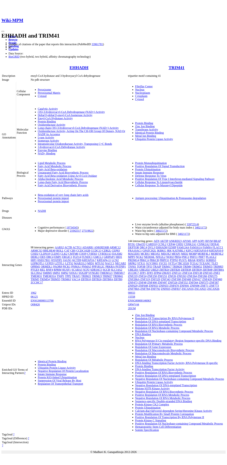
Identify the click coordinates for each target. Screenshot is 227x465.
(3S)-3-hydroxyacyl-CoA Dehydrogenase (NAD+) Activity (71, 111)
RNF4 (49, 269)
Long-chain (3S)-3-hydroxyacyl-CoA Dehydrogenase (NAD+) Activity (78, 127)
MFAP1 (175, 253)
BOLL (59, 250)
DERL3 (35, 256)
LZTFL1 (59, 263)
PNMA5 (86, 266)
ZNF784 (145, 288)
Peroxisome (44, 89)
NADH (42, 210)
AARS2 (59, 247)
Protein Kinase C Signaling (150, 420)
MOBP (193, 253)
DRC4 (50, 256)
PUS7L (183, 260)
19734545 (72, 227)
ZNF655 (164, 285)
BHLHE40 (49, 250)
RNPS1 (200, 260)
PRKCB (154, 260)
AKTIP (164, 241)
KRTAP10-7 (89, 260)
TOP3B (141, 266)
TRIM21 (86, 276)
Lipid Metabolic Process (51, 163)
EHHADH (79, 67)
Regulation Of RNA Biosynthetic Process (158, 324)
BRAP (217, 241)
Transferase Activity (146, 129)
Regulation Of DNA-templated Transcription (160, 321)
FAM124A (183, 247)
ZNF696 (195, 285)
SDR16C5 (96, 269)
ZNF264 (192, 276)
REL (42, 269)
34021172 (200, 227)
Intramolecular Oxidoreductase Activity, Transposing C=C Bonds (75, 143)
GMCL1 (98, 256)
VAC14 (76, 279)
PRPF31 (164, 260)
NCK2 (139, 256)
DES (43, 256)
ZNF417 (196, 279)
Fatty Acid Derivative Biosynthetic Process (62, 185)
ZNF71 (204, 285)
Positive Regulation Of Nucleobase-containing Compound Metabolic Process (179, 423)
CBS (73, 250)
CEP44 (171, 244)
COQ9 (82, 253)
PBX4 (178, 256)
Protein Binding (47, 121)
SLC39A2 (36, 272)
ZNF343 (165, 279)
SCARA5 (76, 269)
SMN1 (56, 272)
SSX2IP (83, 272)
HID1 (119, 256)
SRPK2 (132, 263)
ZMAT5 (166, 272)
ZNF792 (155, 288)
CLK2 (63, 253)
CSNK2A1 (190, 244)
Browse (13, 39)
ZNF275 (212, 276)
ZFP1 (143, 272)
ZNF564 (193, 282)
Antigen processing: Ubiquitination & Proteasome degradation (170, 198)
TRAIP (157, 266)
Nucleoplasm (142, 92)
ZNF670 (174, 285)
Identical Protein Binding (149, 132)
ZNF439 (207, 279)
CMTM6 (73, 253)
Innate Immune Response (149, 172)
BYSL (131, 244)
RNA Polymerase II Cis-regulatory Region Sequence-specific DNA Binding (178, 340)
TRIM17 (167, 266)
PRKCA (144, 260)
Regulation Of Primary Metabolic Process (159, 343)
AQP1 (201, 241)
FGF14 (77, 256)
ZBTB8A (107, 279)
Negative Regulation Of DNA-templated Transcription (166, 385)
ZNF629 (133, 285)
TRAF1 (76, 276)
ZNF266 (202, 276)
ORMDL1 (46, 266)
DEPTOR (133, 247)
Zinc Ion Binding (145, 126)
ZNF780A (134, 288)
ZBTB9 (118, 279)
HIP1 (34, 260)
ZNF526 (173, 282)
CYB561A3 (104, 253)
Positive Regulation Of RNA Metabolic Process (162, 394)
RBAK (192, 260)
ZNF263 (181, 276)
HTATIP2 (56, 260)
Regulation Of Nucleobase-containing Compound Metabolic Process (174, 331)
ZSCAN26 (213, 288)
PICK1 (66, 266)
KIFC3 (189, 250)
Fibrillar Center (144, 86)
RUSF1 (66, 269)
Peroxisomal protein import (53, 198)
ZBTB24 (164, 269)
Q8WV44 (133, 304)
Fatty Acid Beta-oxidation (52, 169)
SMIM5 (47, 272)
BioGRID (14, 56)
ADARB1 (88, 247)
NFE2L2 (160, 256)
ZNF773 (214, 285)
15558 (131, 296)
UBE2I (155, 269)
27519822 (87, 230)
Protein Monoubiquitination (151, 163)
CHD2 (179, 244)
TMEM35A (49, 276)
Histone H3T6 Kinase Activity (152, 388)
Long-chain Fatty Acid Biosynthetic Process (63, 182)
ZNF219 (133, 276)
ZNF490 (152, 282)
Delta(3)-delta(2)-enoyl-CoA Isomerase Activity (65, 115)
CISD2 (34, 253)
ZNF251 (162, 276)
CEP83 (116, 250)
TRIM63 (66, 279)
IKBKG (161, 250)
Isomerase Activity (48, 140)
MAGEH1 (134, 253)
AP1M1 (186, 241)
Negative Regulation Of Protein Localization (63, 370)
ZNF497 (162, 282)
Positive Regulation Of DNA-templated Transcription (165, 375)
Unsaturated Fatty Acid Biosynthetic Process (63, 172)
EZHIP (172, 247)
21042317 (75, 230)
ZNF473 (133, 282)
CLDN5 (55, 253)
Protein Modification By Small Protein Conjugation (164, 414)
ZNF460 (217, 279)
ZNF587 (214, 282)
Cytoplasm (141, 96)
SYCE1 (163, 263)
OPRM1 (35, 266)
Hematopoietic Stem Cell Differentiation (158, 426)
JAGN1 (67, 260)
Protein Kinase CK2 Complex (152, 404)
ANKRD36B (101, 247)
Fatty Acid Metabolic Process (54, 166)
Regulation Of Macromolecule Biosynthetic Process (164, 350)
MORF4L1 (203, 253)
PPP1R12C (98, 266)
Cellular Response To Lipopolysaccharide (158, 182)
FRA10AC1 (135, 250)
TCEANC (205, 263)
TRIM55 (55, 279)
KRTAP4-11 (104, 260)
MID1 (90, 263)
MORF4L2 (217, 253)
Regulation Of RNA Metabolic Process (157, 327)
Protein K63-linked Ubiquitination (57, 377)
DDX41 (214, 244)
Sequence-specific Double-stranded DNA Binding (163, 401)
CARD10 (151, 244)
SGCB (106, 269)
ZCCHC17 (37, 282)
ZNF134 (187, 272)
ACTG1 (77, 247)
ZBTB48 (208, 269)
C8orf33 (140, 244)
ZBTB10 (86, 279)
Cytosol (42, 96)
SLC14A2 (116, 269)
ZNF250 (152, 276)
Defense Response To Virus (150, 175)
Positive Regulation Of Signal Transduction (160, 166)
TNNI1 (132, 266)
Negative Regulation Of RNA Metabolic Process (162, 398)
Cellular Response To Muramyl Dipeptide (159, 185)
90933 (131, 292)
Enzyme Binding (47, 150)
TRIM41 (176, 67)
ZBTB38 (186, 269)
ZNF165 (207, 272)
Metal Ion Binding (145, 135)
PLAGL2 (211, 256)
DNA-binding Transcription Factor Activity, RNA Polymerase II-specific (176, 362)
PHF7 (201, 256)
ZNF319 (145, 279)
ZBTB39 (197, 269)
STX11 (141, 263)
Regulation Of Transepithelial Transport (60, 383)
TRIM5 (35, 279)
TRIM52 (197, 266)
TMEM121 (106, 272)
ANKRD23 (175, 241)
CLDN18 (44, 253)
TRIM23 (97, 276)
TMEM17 (119, 272)
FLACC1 (217, 247)
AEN (156, 241)
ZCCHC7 (133, 272)
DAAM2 (117, 253)
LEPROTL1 (38, 263)
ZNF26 (172, 276)
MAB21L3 (80, 263)
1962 (33, 292)
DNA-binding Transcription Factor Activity (160, 369)
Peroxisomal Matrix (49, 92)
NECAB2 (120, 263)
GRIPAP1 (109, 256)
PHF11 (194, 256)
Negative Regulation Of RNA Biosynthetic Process (164, 391)
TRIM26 (177, 266)
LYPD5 (49, 263)
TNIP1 (60, 276)
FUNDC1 (87, 256)
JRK (169, 250)
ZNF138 (197, 272)
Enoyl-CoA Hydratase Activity (55, 118)
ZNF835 (165, 288)
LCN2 (115, 260)
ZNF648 (143, 285)
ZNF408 (186, 279)
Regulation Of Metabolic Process (154, 359)
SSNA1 (73, 272)
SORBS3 (211, 260)
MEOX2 (166, 253)
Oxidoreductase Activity (51, 124)
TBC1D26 (183, 263)
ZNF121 (176, 272)
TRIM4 (187, 266)
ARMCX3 (37, 250)
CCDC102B (83, 250)
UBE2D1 (133, 269)
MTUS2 (99, 263)
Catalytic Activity (48, 108)
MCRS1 (145, 253)
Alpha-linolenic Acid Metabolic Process (60, 178)
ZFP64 (157, 272)
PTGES (35, 269)
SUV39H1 (152, 263)
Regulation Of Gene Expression (153, 347)
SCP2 (86, 269)
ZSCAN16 (188, 288)
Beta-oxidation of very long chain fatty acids (63, 194)
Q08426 (35, 304)
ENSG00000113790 (42, 300)
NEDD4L (149, 256)
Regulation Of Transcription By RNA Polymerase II (164, 318)
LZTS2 (69, 263)
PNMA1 (76, 266)
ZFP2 (150, 272)
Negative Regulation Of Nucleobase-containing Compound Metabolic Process (179, 378)
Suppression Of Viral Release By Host (59, 380)
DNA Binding (143, 334)
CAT (67, 250)
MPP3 (131, 256)
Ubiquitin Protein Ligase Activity (154, 139)
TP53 (149, 266)
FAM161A (196, 247)
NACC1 (109, 263)
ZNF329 (155, 279)
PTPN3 (174, 260)
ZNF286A (134, 279)
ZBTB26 (97, 279)
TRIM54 (45, 279)
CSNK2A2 (203, 244)
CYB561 (92, 253)
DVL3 (151, 247)
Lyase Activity (46, 137)
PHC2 (185, 256)
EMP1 (58, 256)
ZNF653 (153, 285)
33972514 (192, 224)
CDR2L (106, 250)
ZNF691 (184, 285)
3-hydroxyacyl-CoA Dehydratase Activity (61, 147)
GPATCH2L (149, 250)
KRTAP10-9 (216, 250)
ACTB (68, 247)
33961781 (97, 44)
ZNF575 (203, 282)
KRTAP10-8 (201, 250)
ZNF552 (183, 282)
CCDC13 (96, 250)
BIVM (209, 241)
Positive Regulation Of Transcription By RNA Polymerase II (169, 417)
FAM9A (207, 247)
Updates (13, 49)
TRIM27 (107, 276)
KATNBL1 (178, 250)
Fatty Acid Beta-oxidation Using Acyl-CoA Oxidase (67, 175)
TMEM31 (36, 276)
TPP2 (68, 276)
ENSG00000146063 (139, 300)
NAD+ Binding (46, 153)
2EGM (132, 308)
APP (194, 241)
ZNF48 (142, 282)
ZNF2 (216, 272)
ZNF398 (176, 279)
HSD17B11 (44, 260)
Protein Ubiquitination (148, 169)
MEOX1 (155, 253)
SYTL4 (172, 263)
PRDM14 (133, 260)
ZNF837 (176, 288)
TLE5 (214, 263)
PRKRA (110, 266)
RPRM (58, 269)
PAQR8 (57, 266)
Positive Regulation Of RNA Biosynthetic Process (163, 372)
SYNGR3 (93, 272)
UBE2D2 (144, 269)
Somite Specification (147, 429)
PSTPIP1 (120, 266)
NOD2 (170, 256)
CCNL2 (162, 244)
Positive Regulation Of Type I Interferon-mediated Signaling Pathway (175, 178)
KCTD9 (76, 260)
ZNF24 (142, 276)
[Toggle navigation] (2, 31)
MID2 (184, 253)
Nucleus (139, 89)
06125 (34, 296)
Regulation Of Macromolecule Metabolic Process (163, 353)
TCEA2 (194, 263)
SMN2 (64, 272)
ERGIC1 (67, 256)
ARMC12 (115, 247)
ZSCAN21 (200, 288)
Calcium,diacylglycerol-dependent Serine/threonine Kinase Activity (173, 410)
